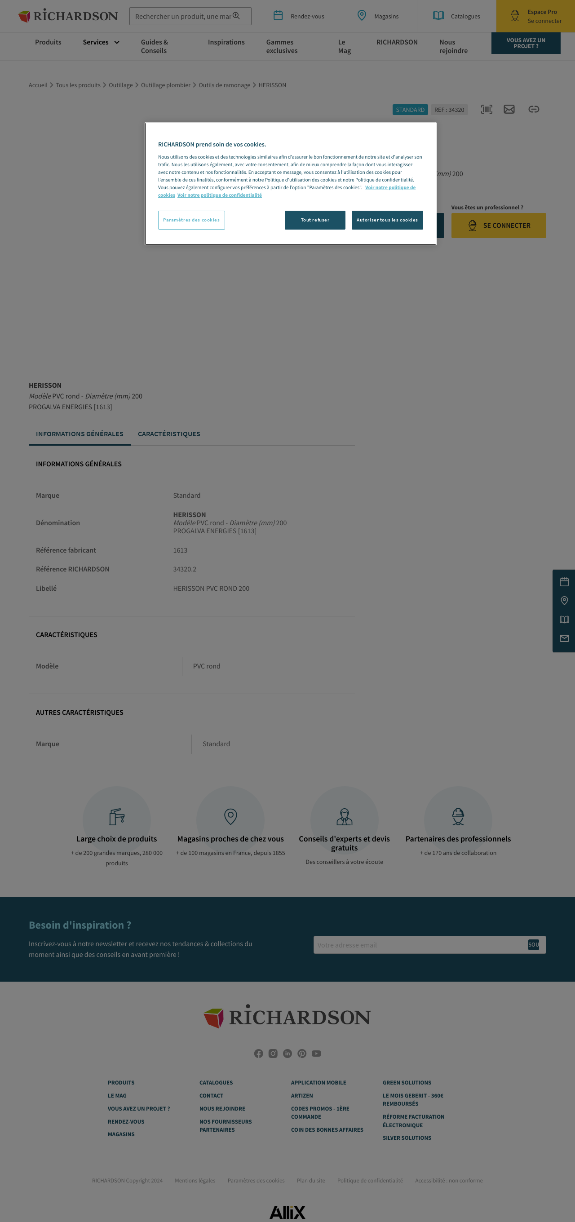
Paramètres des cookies (191, 220)
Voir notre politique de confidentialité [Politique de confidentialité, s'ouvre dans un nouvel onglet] (219, 195)
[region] (291, 183)
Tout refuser (315, 220)
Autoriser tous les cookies (387, 220)
